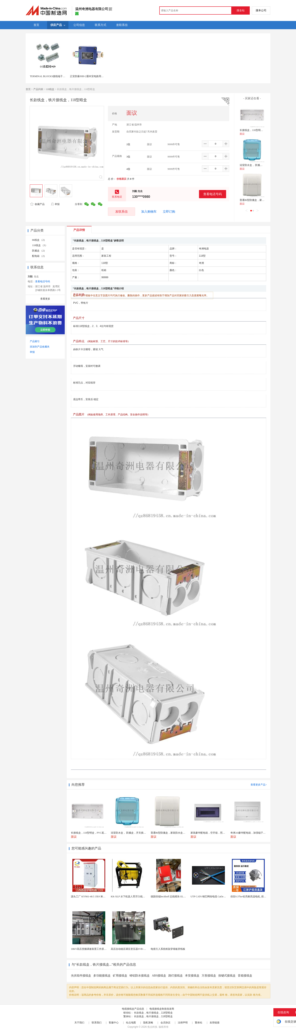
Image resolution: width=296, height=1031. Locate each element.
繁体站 (198, 1022)
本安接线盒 (192, 975)
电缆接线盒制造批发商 (161, 1008)
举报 (55, 204)
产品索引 (35, 341)
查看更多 (45, 298)
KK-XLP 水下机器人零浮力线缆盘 (129, 896)
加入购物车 (149, 211)
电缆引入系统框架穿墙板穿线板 (168, 949)
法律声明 (183, 1022)
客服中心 (114, 1022)
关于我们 (79, 1022)
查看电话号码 (212, 194)
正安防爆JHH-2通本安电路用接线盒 (89, 76)
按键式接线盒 (227, 975)
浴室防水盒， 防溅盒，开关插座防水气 (261, 165)
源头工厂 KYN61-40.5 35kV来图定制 (90, 896)
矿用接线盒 (120, 975)
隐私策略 (148, 1022)
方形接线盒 (209, 975)
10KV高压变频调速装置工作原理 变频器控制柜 (96, 949)
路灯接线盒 (175, 975)
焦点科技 (152, 1026)
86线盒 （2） (39, 240)
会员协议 (165, 1022)
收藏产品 (37, 204)
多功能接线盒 (102, 975)
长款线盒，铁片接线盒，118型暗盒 (153, 1012)
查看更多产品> (259, 784)
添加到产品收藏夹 (40, 346)
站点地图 (131, 1022)
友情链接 (215, 1022)
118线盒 (50, 89)
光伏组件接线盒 (81, 975)
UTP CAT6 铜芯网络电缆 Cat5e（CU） (211, 896)
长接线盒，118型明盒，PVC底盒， (259, 130)
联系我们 (97, 1022)
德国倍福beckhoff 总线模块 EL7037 (169, 896)
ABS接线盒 (159, 975)
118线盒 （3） (39, 245)
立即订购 (169, 211)
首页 (28, 89)
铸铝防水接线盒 (140, 975)
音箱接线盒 (245, 975)
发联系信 (121, 211)
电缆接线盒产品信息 (133, 1008)
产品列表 (38, 89)
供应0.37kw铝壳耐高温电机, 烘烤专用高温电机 (255, 896)
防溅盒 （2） (39, 250)
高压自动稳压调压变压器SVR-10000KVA (133, 949)
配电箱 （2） (39, 256)
